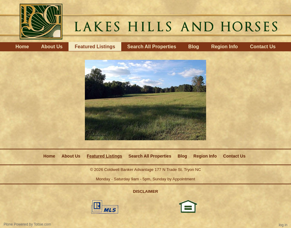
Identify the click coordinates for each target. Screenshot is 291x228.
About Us (51, 46)
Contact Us (263, 46)
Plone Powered (16, 224)
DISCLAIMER (145, 191)
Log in (283, 225)
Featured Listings (95, 46)
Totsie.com (42, 224)
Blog (193, 46)
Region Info (224, 46)
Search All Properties (151, 46)
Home (22, 46)
